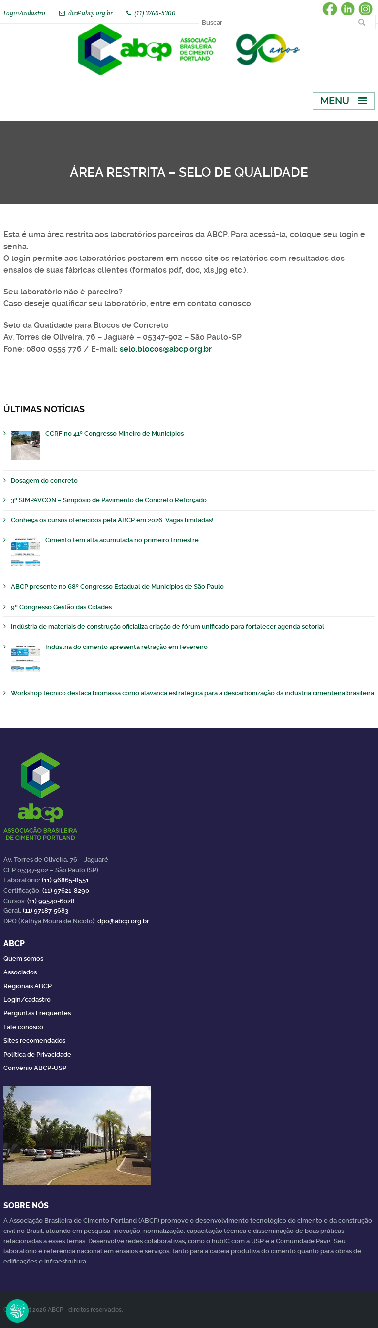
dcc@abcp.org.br (90, 13)
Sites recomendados (34, 1040)
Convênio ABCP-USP (34, 1067)
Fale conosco (23, 1027)
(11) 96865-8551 (65, 880)
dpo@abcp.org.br (123, 921)
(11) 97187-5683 (45, 910)
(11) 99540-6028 (51, 901)
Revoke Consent (17, 1310)
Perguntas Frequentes (37, 1013)
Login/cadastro (24, 13)
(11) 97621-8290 (65, 890)
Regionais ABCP (27, 986)
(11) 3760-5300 (155, 13)
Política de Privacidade (37, 1054)
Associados (20, 972)
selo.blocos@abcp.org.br (166, 349)
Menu (334, 101)
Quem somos (23, 958)
